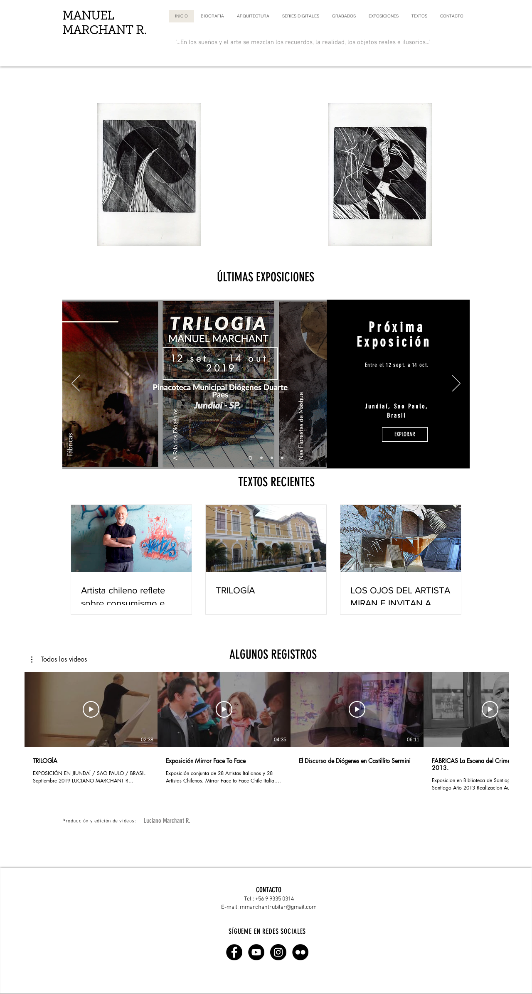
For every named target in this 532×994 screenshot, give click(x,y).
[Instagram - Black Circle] (278, 952)
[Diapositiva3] (282, 458)
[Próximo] (456, 384)
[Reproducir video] (91, 709)
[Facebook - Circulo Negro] (234, 952)
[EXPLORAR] (405, 434)
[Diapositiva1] (261, 458)
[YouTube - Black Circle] (256, 952)
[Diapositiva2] (272, 458)
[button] (59, 659)
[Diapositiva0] (250, 458)
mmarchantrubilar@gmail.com (278, 907)
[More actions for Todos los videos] (59, 659)
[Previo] (75, 384)
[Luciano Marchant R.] (167, 820)
